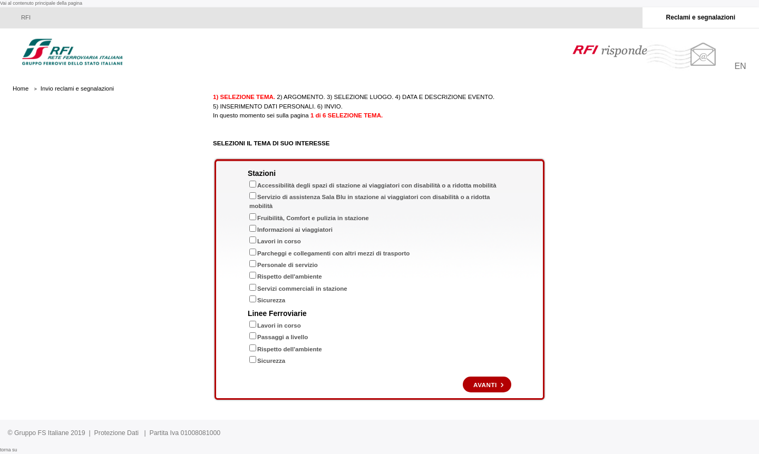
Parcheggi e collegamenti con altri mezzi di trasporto (333, 253)
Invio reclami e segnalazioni (77, 88)
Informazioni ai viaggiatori (295, 229)
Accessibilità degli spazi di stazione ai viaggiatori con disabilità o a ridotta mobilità (377, 185)
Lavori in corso (279, 241)
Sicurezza (271, 300)
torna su (8, 449)
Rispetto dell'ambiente (289, 276)
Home (20, 88)
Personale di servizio (287, 265)
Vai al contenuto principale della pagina (41, 3)
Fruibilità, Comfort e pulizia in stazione (313, 218)
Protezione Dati (116, 433)
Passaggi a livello (282, 337)
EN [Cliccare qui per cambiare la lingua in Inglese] (740, 66)
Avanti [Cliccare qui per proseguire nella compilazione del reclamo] (485, 384)
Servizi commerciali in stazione (302, 288)
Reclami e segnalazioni (700, 17)
